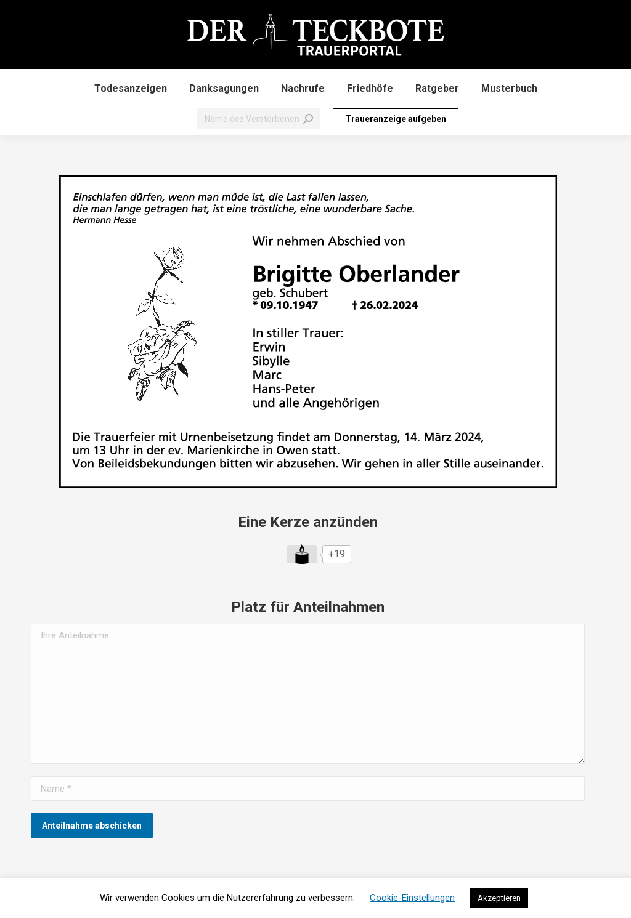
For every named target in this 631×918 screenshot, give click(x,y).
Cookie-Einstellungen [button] (412, 897)
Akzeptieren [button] (499, 898)
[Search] (258, 118)
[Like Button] (302, 554)
